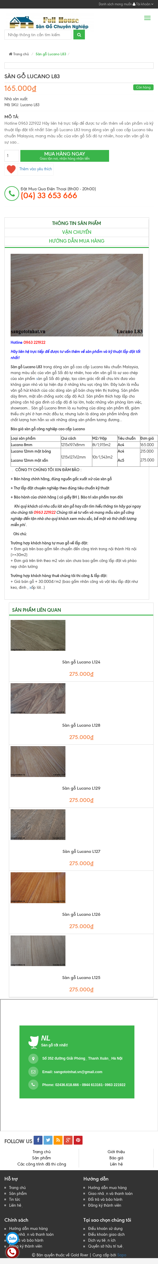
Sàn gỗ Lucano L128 (81, 725)
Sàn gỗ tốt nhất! (54, 1045)
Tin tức (14, 1199)
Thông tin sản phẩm (76, 223)
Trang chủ (17, 1187)
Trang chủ (19, 54)
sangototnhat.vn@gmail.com (78, 1072)
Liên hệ (116, 1164)
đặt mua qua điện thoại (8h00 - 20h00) (58, 193)
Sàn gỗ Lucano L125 (81, 977)
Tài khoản (143, 4)
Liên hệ (16, 1205)
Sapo (121, 1255)
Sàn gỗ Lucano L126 (81, 914)
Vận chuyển (76, 232)
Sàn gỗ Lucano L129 (81, 788)
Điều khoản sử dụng (105, 1228)
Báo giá (116, 1157)
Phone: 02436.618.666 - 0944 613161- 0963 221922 (83, 1085)
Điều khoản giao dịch (106, 1234)
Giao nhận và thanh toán (110, 1193)
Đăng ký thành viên (104, 1205)
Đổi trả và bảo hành (105, 1199)
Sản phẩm (41, 1157)
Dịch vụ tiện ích (102, 1240)
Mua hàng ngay (65, 156)
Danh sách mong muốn (115, 4)
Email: (72, 1072)
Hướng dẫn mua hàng (76, 241)
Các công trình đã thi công (41, 1164)
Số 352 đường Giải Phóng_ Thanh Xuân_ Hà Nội (82, 1058)
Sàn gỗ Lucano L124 (81, 662)
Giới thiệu (116, 1151)
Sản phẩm (18, 1193)
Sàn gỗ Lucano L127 (81, 851)
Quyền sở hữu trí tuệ (106, 1246)
